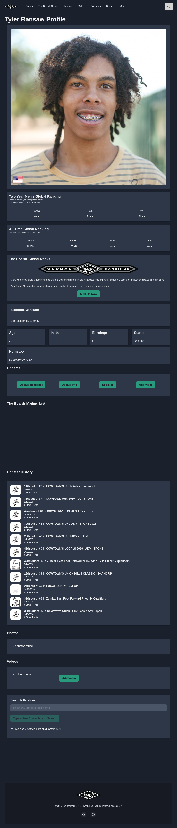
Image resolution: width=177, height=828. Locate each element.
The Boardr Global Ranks (29, 259)
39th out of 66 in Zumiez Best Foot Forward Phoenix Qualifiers (65, 598)
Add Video (146, 384)
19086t (30, 246)
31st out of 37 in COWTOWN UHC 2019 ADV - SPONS (59, 498)
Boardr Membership (25, 286)
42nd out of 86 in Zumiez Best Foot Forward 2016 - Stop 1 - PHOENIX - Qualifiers (77, 561)
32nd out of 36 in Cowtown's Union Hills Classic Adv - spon (63, 611)
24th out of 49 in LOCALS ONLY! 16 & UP (51, 586)
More (122, 6)
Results (110, 6)
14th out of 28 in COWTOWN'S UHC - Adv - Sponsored (59, 486)
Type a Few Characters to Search (34, 718)
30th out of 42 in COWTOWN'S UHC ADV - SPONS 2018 (60, 523)
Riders (81, 6)
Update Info (69, 384)
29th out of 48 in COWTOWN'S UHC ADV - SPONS (56, 536)
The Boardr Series (48, 6)
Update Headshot (31, 384)
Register (67, 6)
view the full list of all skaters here (43, 729)
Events (29, 6)
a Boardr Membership (68, 279)
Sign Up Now (88, 293)
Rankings (96, 6)
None (36, 216)
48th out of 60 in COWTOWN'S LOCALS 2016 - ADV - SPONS (63, 548)
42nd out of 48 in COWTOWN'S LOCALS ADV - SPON (59, 511)
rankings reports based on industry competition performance (134, 279)
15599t (73, 246)
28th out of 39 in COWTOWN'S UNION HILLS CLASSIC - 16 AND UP (68, 573)
